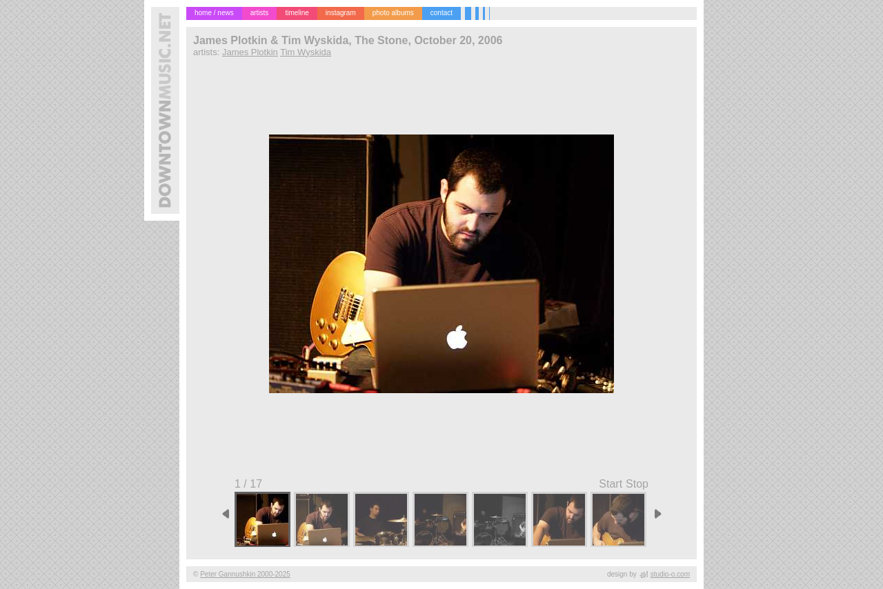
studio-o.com (670, 574)
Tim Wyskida (305, 52)
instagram (341, 13)
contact (441, 13)
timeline (296, 13)
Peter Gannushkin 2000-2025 (245, 574)
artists (259, 13)
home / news (214, 13)
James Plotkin (250, 52)
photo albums (393, 13)
